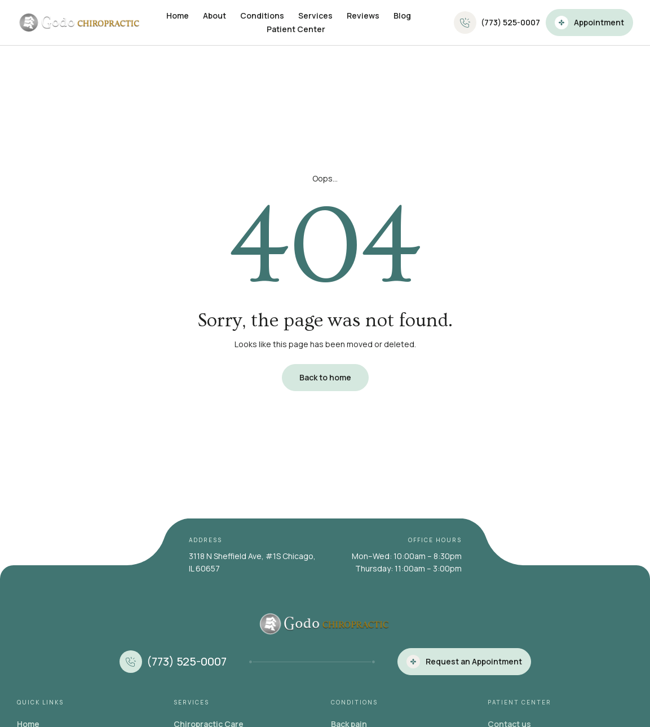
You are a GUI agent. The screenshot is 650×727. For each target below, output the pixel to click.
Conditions (262, 15)
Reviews (363, 15)
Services (315, 15)
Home (177, 15)
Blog (402, 15)
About (214, 15)
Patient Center (296, 29)
